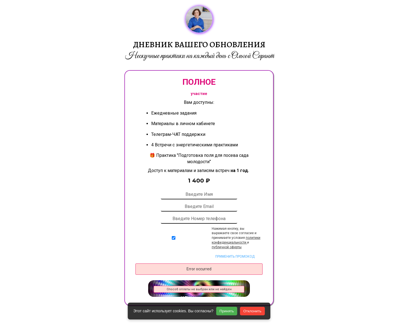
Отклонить (252, 311)
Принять (226, 311)
